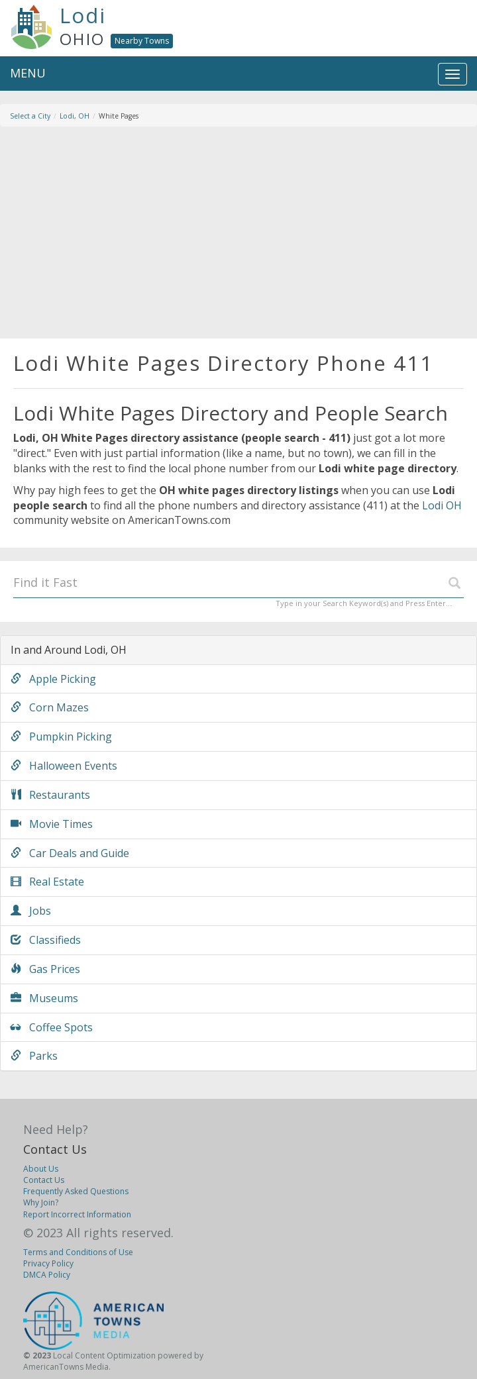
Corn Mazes (50, 707)
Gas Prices (45, 969)
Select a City (30, 116)
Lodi (83, 15)
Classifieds (46, 940)
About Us (40, 1168)
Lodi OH (442, 505)
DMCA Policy (46, 1274)
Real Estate (47, 881)
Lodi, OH (74, 116)
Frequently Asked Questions (76, 1191)
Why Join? (40, 1202)
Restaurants (50, 795)
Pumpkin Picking (61, 736)
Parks (34, 1055)
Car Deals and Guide (70, 853)
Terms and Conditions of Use (78, 1252)
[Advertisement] (238, 232)
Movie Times (52, 824)
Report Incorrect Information (77, 1214)
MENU (28, 73)
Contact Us (55, 1149)
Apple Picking (53, 679)
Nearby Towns (142, 40)
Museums (44, 998)
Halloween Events (64, 765)
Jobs (31, 910)
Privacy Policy (48, 1263)
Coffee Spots (52, 1027)
